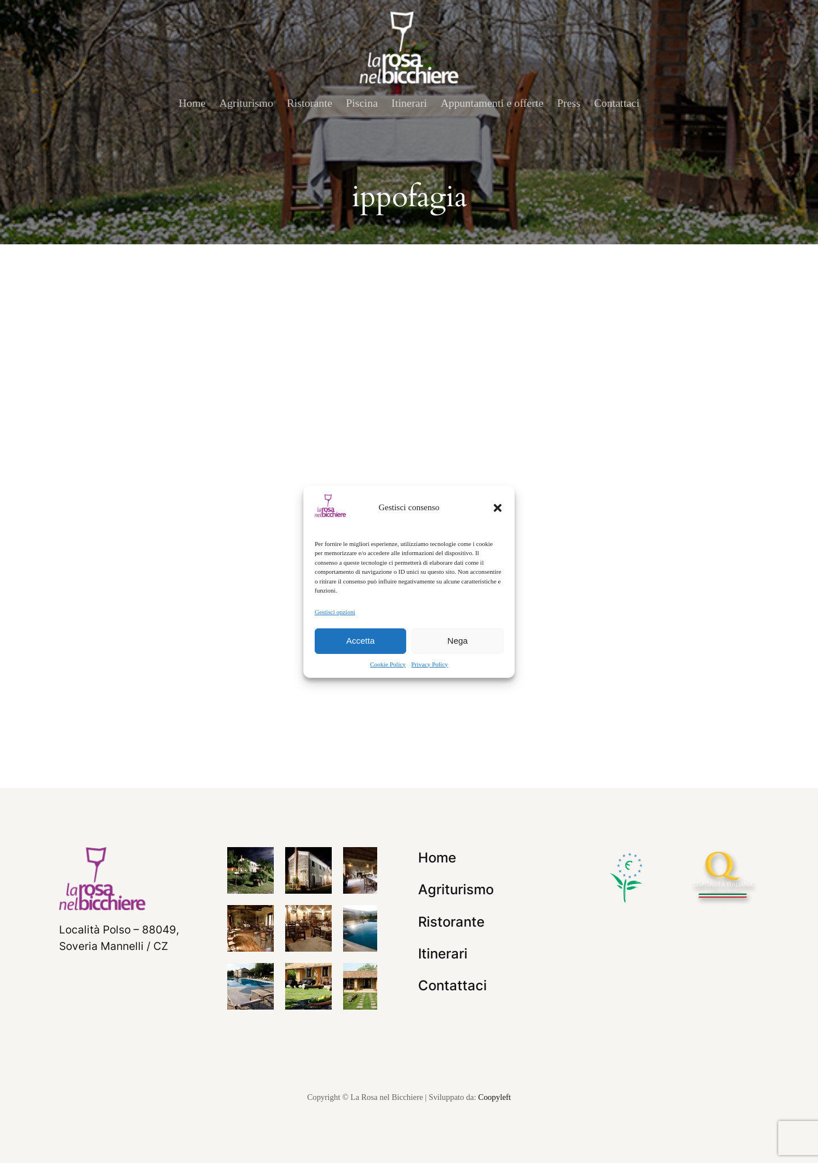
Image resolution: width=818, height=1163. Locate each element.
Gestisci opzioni (335, 611)
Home (192, 103)
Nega (458, 640)
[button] (497, 507)
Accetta (360, 640)
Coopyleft (494, 1097)
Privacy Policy (429, 664)
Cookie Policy (388, 664)
